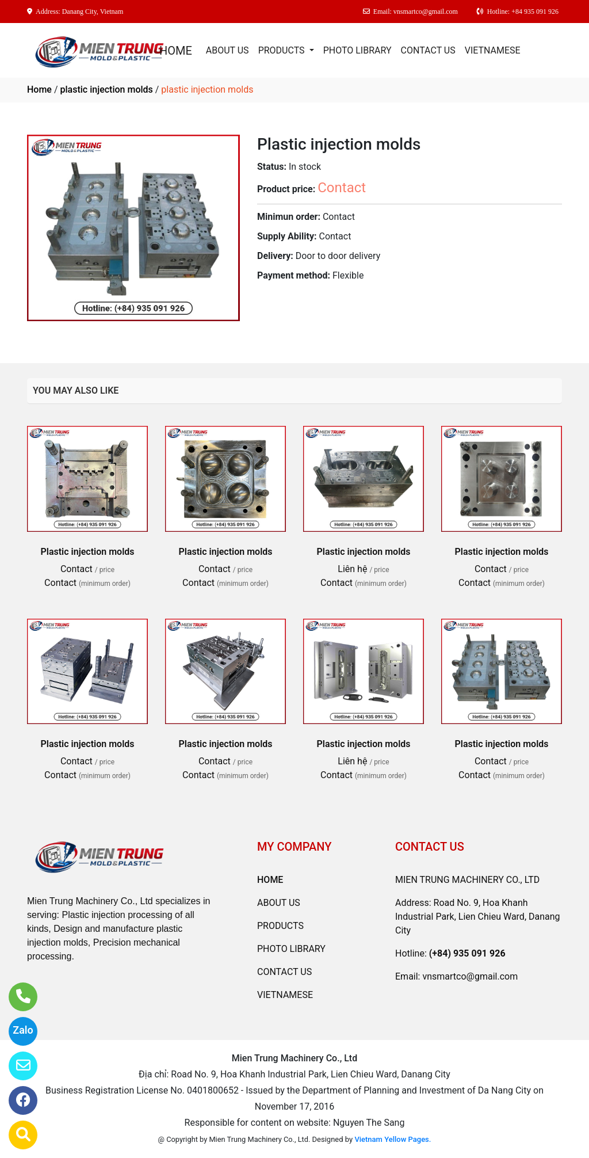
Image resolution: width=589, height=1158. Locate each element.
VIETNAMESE (493, 50)
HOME (175, 51)
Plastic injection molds (87, 551)
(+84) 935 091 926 (467, 953)
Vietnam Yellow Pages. (392, 1139)
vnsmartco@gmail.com (470, 976)
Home (39, 89)
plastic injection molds (106, 89)
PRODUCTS (282, 50)
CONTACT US (428, 50)
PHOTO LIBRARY (357, 50)
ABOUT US (227, 50)
